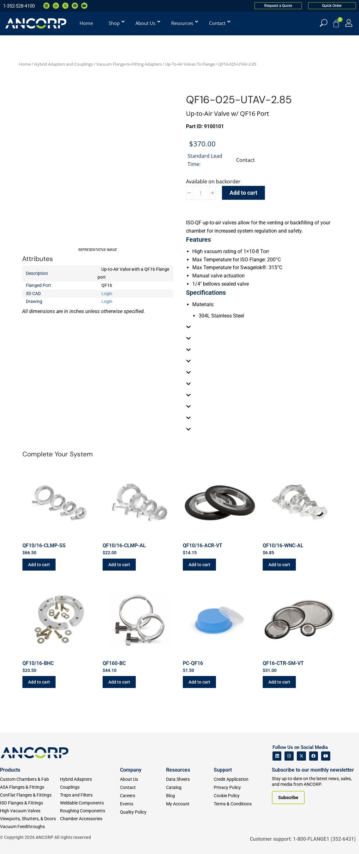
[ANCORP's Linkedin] (277, 756)
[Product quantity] (200, 193)
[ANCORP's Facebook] (313, 756)
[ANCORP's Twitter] (301, 756)
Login (106, 293)
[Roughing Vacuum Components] (90, 811)
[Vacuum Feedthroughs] (30, 826)
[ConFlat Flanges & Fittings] (30, 795)
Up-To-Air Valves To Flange (190, 64)
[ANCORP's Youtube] (325, 756)
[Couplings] (90, 787)
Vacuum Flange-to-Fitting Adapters (129, 64)
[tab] (261, 327)
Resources (178, 770)
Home (25, 64)
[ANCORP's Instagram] (289, 756)
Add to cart (243, 192)
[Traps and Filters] (90, 795)
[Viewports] (30, 818)
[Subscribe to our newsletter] (288, 797)
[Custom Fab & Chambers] (30, 779)
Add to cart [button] (39, 564)
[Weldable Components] (90, 803)
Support (223, 770)
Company (130, 770)
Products (10, 770)
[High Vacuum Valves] (30, 811)
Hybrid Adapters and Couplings (63, 64)
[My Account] (349, 23)
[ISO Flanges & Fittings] (30, 803)
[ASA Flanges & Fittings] (30, 787)
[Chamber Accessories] (90, 818)
